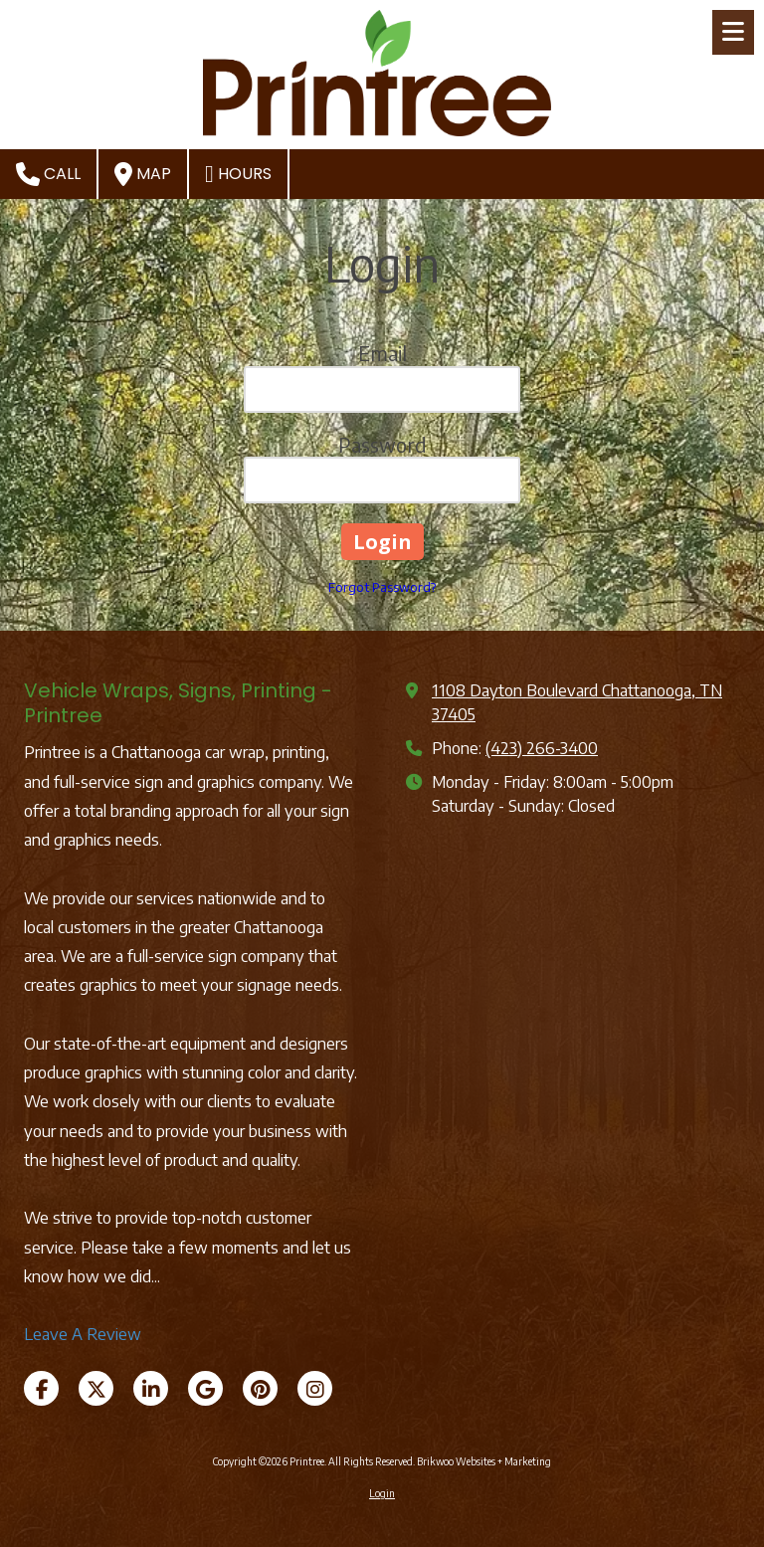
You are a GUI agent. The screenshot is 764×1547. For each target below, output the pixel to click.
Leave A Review (82, 1333)
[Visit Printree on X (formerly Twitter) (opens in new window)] (96, 1388)
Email (382, 352)
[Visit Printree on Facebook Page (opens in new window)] (41, 1388)
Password (382, 444)
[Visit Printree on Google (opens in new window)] (205, 1388)
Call (48, 174)
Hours (238, 174)
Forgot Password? (382, 587)
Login (382, 1493)
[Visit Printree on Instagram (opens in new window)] (314, 1388)
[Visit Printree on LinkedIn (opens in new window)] (150, 1388)
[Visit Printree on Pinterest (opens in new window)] (260, 1388)
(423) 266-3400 (541, 747)
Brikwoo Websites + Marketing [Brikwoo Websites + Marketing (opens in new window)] (484, 1461)
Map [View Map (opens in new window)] (142, 174)
